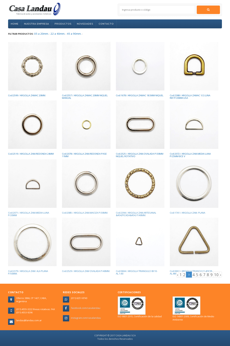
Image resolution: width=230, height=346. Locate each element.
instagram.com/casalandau (86, 317)
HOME (15, 23)
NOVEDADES (85, 23)
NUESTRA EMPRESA (36, 23)
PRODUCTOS (63, 23)
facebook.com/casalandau (85, 308)
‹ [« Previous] (177, 274)
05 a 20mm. (41, 33)
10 (216, 274)
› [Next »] (220, 274)
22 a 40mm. (57, 33)
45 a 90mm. (74, 33)
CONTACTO (106, 23)
